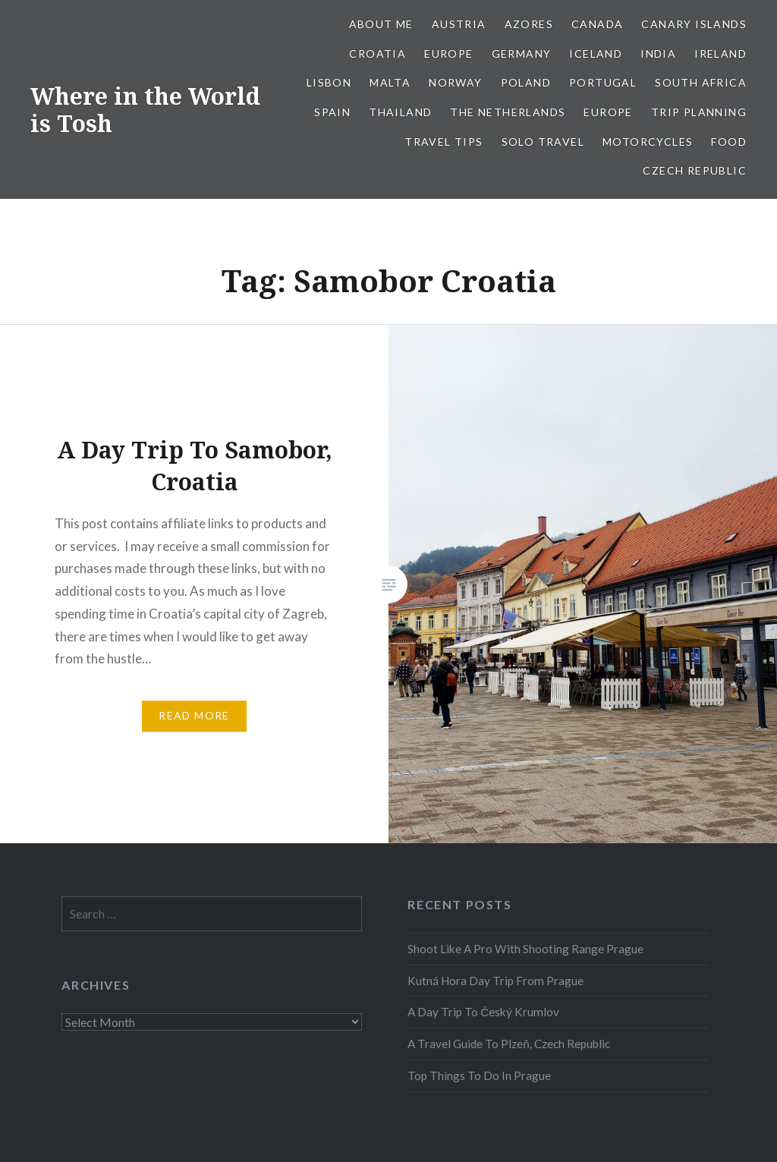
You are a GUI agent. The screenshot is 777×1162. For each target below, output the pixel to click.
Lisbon (329, 82)
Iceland (595, 53)
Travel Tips (443, 141)
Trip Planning (699, 111)
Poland (526, 82)
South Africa (701, 82)
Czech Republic (695, 170)
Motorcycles (647, 141)
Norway (455, 82)
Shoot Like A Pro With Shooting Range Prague (525, 949)
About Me (381, 23)
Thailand (400, 111)
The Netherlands (507, 111)
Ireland (720, 53)
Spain (332, 111)
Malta (390, 82)
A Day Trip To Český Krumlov (483, 1012)
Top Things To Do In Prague (479, 1075)
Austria (459, 23)
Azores (529, 23)
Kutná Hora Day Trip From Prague (495, 980)
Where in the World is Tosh (145, 109)
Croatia (377, 53)
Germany (522, 53)
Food (729, 141)
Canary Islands (694, 23)
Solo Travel (543, 141)
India (658, 53)
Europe (448, 53)
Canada (597, 23)
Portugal (603, 82)
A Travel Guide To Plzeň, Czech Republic (508, 1043)
